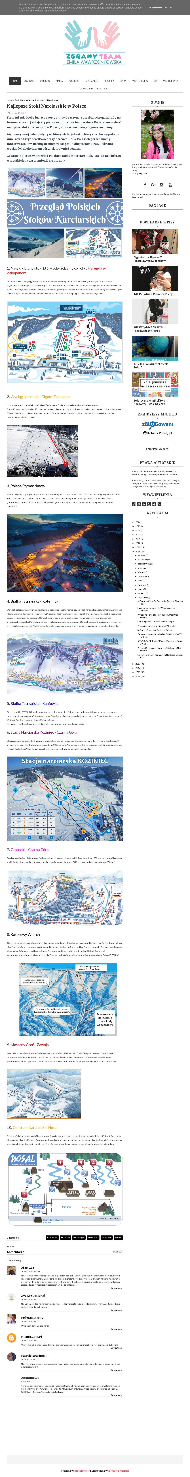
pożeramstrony (32, 1317)
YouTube (29, 81)
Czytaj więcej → (139, 173)
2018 (138, 551)
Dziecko (45, 81)
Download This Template (95, 88)
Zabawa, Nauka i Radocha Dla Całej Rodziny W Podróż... (159, 635)
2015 (138, 672)
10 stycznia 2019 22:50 (30, 1359)
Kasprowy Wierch (25, 934)
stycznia (142, 597)
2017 (138, 663)
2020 (138, 543)
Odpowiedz (116, 1288)
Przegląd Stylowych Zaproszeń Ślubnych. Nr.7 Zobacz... (159, 649)
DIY (155, 81)
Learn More (155, 7)
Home (15, 81)
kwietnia (142, 585)
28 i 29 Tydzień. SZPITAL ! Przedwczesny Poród (150, 329)
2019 (138, 547)
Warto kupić (140, 81)
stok (65, 134)
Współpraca (171, 81)
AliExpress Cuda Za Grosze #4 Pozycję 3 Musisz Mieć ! (160, 602)
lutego (141, 593)
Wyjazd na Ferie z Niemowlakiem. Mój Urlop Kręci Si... (157, 616)
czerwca (142, 576)
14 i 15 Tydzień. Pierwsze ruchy (153, 294)
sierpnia (142, 572)
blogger (117, 1252)
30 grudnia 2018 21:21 (30, 1340)
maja (140, 580)
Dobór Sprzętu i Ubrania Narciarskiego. (155, 621)
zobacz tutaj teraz (54, 1391)
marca (141, 589)
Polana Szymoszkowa (28, 485)
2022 (138, 534)
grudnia (142, 555)
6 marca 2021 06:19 (29, 1381)
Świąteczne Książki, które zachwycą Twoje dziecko (149, 402)
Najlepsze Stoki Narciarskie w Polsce (154, 630)
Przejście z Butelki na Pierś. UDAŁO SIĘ (156, 626)
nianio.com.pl (31, 1337)
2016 (138, 668)
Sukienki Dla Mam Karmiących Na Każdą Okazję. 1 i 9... (160, 656)
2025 (138, 526)
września (142, 568)
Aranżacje (91, 81)
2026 (138, 522)
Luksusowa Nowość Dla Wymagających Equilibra (156, 609)
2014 (138, 676)
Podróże (74, 81)
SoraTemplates (81, 1470)
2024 (138, 530)
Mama (59, 81)
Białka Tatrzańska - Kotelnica (34, 601)
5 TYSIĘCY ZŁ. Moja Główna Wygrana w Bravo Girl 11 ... (159, 642)
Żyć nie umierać (33, 1296)
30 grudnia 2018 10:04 (30, 1271)
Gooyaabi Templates (118, 1470)
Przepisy (109, 81)
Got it (168, 7)
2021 (138, 539)
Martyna (27, 1267)
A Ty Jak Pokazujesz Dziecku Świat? (151, 365)
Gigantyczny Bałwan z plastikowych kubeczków (150, 259)
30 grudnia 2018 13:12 (30, 1299)
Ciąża (123, 81)
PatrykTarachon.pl (35, 1356)
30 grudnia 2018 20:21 (30, 1321)
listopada (142, 559)
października (144, 563)
